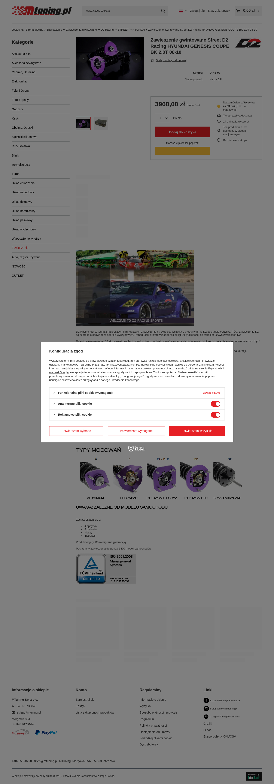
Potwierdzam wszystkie (197, 431)
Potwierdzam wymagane (136, 431)
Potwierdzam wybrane (76, 431)
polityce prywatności (91, 368)
